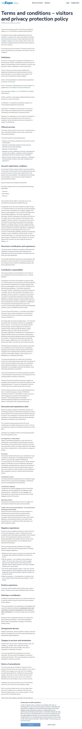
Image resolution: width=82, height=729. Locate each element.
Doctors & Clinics (37, 3)
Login (67, 3)
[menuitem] (37, 3)
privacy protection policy (10, 39)
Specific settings (51, 724)
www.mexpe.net (13, 87)
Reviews (47, 3)
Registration (75, 3)
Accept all (30, 724)
